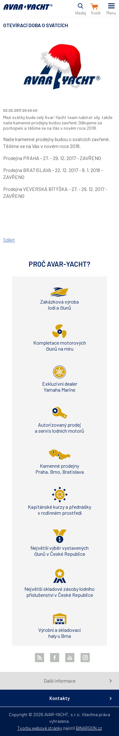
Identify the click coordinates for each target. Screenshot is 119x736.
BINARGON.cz (89, 728)
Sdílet (9, 240)
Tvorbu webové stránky (39, 728)
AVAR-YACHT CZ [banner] (28, 10)
